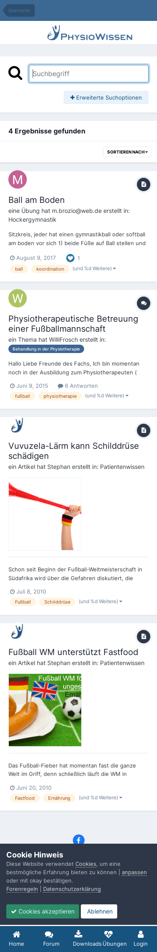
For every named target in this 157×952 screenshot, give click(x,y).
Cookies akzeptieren (43, 911)
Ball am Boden (36, 200)
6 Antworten (78, 385)
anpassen (134, 872)
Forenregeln (22, 888)
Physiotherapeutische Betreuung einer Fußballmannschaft (73, 324)
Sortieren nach (127, 151)
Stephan (58, 466)
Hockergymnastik (32, 219)
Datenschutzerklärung (72, 888)
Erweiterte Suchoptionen (106, 97)
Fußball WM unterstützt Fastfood (73, 652)
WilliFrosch (63, 339)
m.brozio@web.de (77, 210)
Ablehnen (99, 911)
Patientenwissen (122, 466)
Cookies (85, 863)
